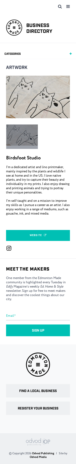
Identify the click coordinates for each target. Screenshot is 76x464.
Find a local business (38, 391)
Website (38, 235)
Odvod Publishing (43, 453)
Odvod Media (38, 457)
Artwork (16, 68)
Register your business (38, 408)
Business (39, 28)
